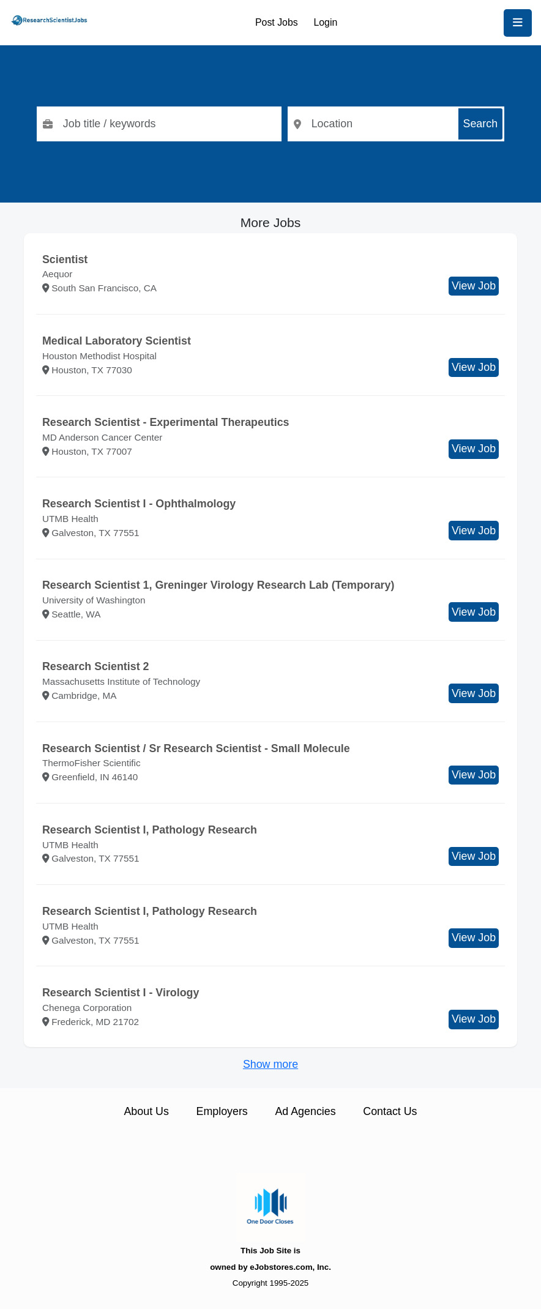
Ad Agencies (305, 1111)
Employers (222, 1111)
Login (325, 22)
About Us (146, 1111)
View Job (474, 286)
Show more (270, 1064)
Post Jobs (276, 22)
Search (480, 123)
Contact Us (390, 1111)
